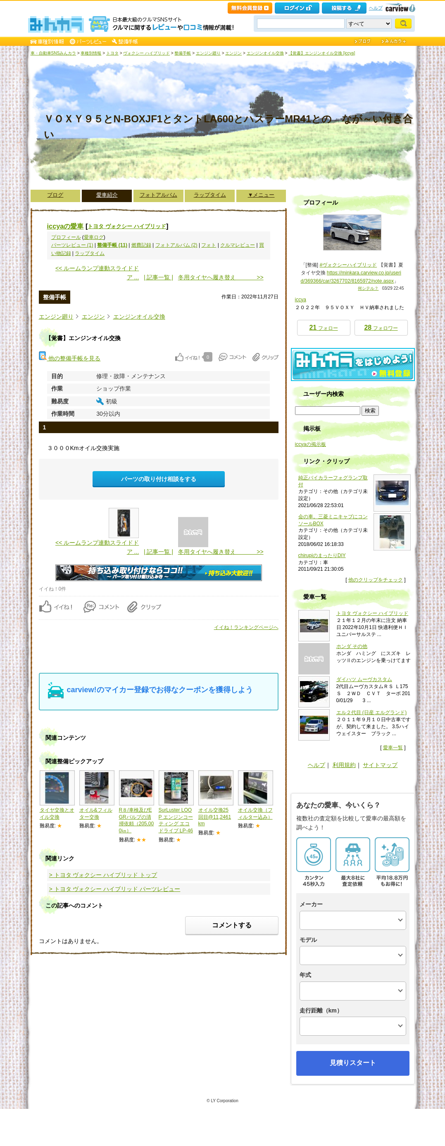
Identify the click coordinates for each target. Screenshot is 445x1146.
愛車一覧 (393, 747)
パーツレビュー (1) (72, 245)
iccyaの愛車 (65, 226)
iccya (300, 300)
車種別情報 (91, 53)
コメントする (232, 925)
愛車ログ (94, 237)
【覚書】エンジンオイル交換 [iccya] (321, 53)
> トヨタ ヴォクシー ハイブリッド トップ (103, 875)
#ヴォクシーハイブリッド (348, 265)
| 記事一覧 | (158, 277)
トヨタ (112, 53)
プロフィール (66, 237)
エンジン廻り (208, 53)
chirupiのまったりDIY (322, 555)
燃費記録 (141, 245)
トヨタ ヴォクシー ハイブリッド (127, 226)
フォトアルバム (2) (176, 245)
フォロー (323, 327)
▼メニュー (261, 195)
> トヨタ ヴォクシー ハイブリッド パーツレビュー (115, 889)
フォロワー (380, 327)
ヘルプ (376, 7)
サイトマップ (380, 765)
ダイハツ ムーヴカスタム (364, 679)
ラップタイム (210, 195)
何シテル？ (368, 288)
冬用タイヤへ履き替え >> (221, 277)
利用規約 (344, 765)
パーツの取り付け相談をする (158, 479)
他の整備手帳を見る (70, 358)
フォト (208, 245)
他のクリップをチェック (375, 580)
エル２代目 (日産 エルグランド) (371, 712)
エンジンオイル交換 (265, 53)
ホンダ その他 (351, 646)
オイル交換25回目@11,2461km (214, 817)
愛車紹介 (107, 195)
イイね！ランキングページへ (246, 627)
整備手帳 (182, 53)
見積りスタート (353, 1062)
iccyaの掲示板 (310, 444)
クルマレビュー (237, 245)
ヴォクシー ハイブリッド (146, 53)
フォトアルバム (158, 195)
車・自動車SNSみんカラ (53, 53)
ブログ (55, 195)
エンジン (233, 53)
